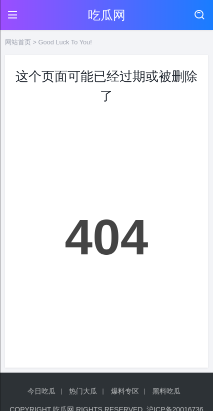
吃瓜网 (107, 15)
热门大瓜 (83, 391)
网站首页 (18, 42)
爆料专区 (125, 391)
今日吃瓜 (42, 391)
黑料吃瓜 (166, 391)
